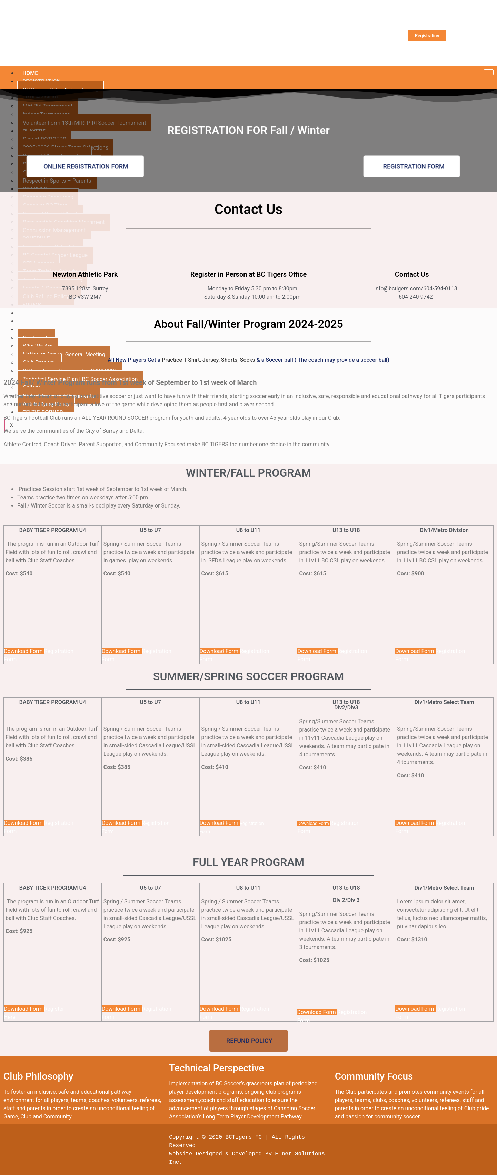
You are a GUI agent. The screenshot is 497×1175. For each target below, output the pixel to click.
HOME (30, 73)
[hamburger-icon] (488, 72)
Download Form (24, 651)
